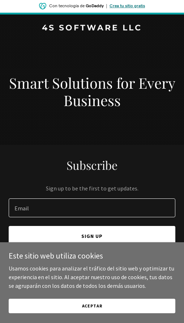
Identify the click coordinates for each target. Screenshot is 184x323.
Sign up (92, 236)
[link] (92, 28)
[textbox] (92, 207)
